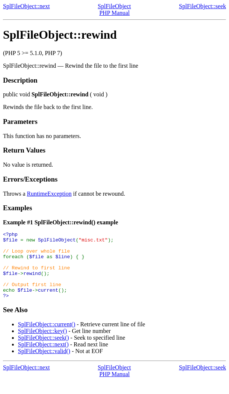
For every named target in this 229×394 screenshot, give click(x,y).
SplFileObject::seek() (43, 351)
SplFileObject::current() (46, 337)
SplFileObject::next (26, 6)
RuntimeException (49, 193)
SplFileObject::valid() (44, 364)
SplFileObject (114, 6)
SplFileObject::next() (43, 358)
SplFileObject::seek (202, 6)
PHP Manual (114, 13)
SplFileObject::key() (42, 344)
